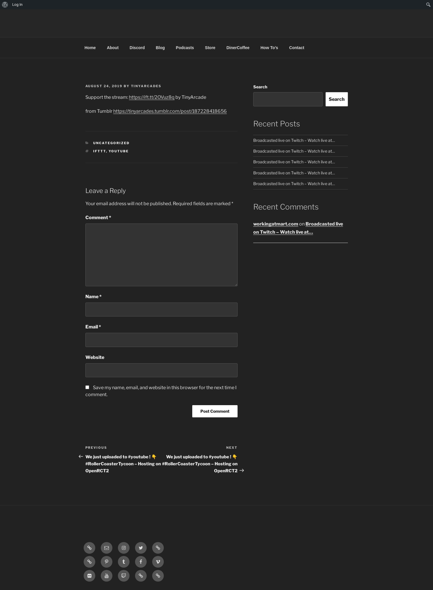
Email (93, 327)
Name (93, 296)
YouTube (119, 151)
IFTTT (99, 151)
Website (94, 357)
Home (90, 47)
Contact (296, 47)
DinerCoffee (238, 47)
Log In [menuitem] (17, 4)
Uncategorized (111, 143)
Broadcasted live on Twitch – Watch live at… (294, 140)
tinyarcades (146, 86)
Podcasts (185, 47)
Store (210, 47)
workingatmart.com (275, 224)
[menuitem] (5, 4)
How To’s (269, 47)
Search (260, 86)
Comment (98, 217)
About (112, 47)
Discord (137, 47)
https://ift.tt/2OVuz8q (152, 97)
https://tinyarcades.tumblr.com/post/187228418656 (170, 111)
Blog (160, 47)
